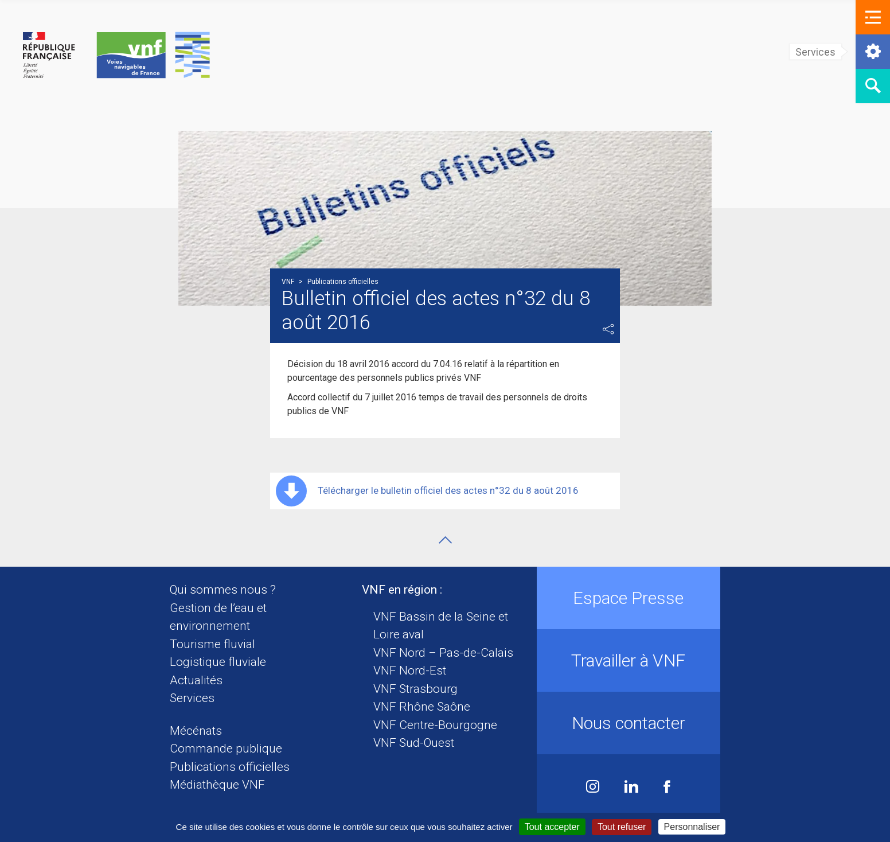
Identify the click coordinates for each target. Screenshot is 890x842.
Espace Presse (628, 598)
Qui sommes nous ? (223, 590)
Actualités (196, 680)
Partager (608, 329)
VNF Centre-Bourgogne (435, 725)
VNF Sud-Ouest (413, 743)
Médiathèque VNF (217, 785)
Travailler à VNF (628, 660)
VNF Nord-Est (409, 670)
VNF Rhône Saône (421, 707)
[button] (873, 17)
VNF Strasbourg (415, 689)
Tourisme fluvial (212, 644)
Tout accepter (552, 827)
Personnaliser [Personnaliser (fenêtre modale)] (692, 827)
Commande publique (226, 748)
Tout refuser (622, 827)
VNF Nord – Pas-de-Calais (443, 653)
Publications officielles (230, 767)
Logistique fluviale (218, 662)
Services (192, 698)
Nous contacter (628, 723)
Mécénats (196, 731)
